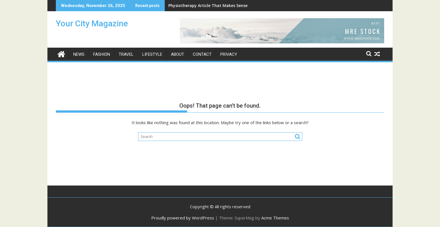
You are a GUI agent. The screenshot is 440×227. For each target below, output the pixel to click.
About (177, 54)
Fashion (101, 54)
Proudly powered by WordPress (182, 218)
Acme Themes (275, 218)
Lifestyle (152, 54)
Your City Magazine (92, 23)
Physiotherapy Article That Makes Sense (207, 5)
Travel (126, 54)
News (78, 54)
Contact (202, 54)
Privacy (228, 54)
